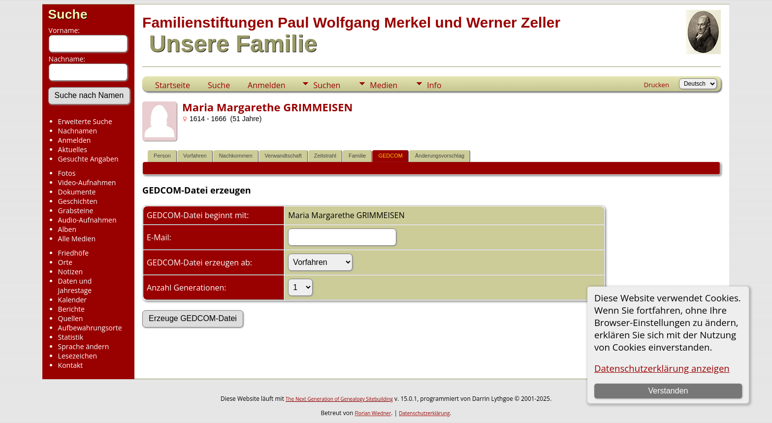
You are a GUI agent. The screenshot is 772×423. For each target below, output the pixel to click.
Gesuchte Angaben (88, 158)
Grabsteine (76, 210)
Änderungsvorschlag (439, 156)
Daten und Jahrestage (75, 285)
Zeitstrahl (325, 156)
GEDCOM (390, 156)
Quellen (70, 318)
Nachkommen (236, 156)
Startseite (172, 85)
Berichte (71, 309)
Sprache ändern (83, 346)
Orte (65, 262)
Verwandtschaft (283, 156)
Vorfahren (195, 156)
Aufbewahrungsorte (90, 327)
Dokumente (77, 191)
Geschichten (77, 201)
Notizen (70, 271)
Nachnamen (77, 130)
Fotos (67, 173)
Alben (67, 229)
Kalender (72, 299)
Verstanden (668, 391)
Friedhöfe (73, 253)
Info (434, 85)
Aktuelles (72, 149)
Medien (383, 85)
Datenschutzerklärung (424, 413)
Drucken (656, 84)
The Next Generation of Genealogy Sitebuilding (339, 398)
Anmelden (74, 140)
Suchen (326, 85)
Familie (357, 156)
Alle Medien (77, 238)
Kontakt (70, 365)
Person (162, 156)
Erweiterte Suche (85, 121)
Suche (68, 14)
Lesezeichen (77, 355)
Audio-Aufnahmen (87, 220)
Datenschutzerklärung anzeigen (662, 368)
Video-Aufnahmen (87, 182)
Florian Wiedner (372, 413)
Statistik (71, 337)
